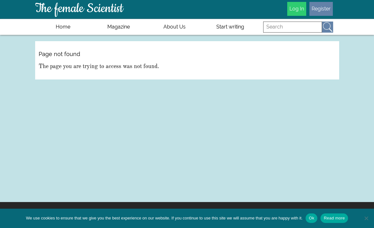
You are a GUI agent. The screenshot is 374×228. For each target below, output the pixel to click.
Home (63, 27)
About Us (174, 27)
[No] (366, 218)
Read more (334, 218)
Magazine (118, 27)
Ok (311, 218)
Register (321, 9)
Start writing (230, 27)
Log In (296, 9)
